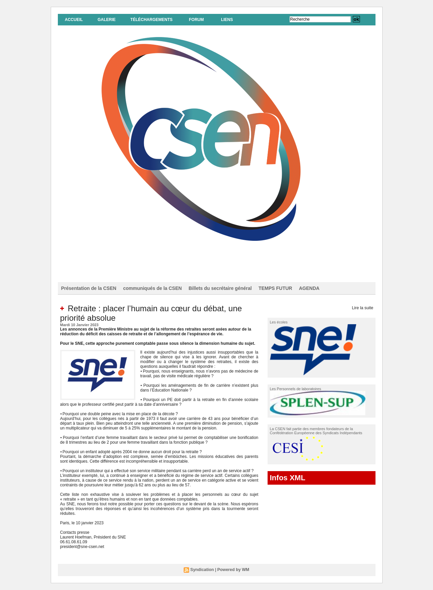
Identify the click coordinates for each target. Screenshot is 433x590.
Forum (196, 19)
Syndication (202, 569)
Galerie (106, 19)
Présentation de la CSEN (88, 288)
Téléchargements (151, 19)
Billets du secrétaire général (220, 288)
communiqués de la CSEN (152, 288)
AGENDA (309, 288)
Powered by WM (233, 569)
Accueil (74, 19)
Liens (227, 19)
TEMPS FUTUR (275, 288)
